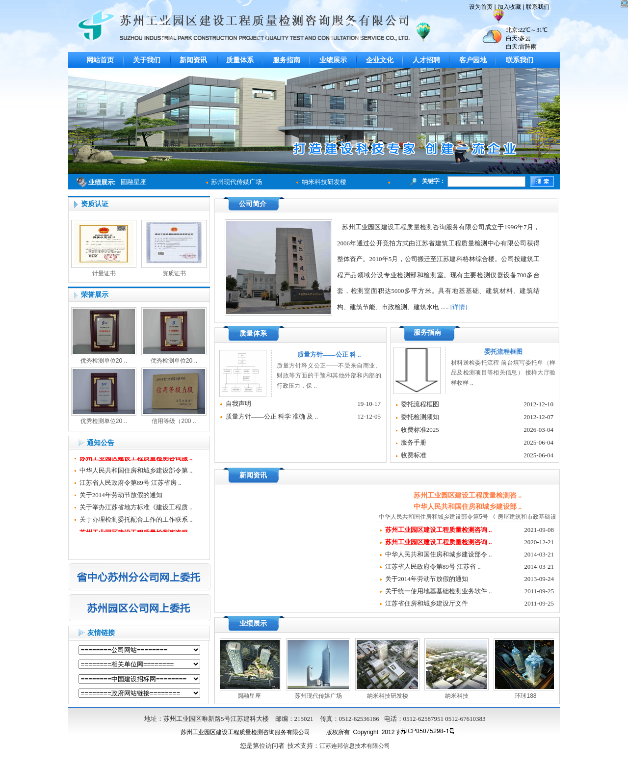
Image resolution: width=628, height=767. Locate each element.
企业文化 (379, 60)
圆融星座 (251, 695)
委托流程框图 (420, 404)
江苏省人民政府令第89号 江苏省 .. (433, 566)
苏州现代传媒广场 (238, 181)
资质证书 (174, 273)
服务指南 (286, 60)
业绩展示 (333, 60)
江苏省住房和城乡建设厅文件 (426, 603)
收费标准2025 (420, 429)
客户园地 (473, 60)
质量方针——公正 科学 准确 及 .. (272, 416)
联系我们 (519, 60)
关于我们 (146, 60)
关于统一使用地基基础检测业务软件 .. (438, 591)
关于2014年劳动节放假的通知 (120, 497)
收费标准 (413, 455)
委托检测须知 (420, 417)
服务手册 (413, 442)
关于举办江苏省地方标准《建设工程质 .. (136, 509)
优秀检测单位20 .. (103, 360)
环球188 (527, 695)
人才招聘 (426, 60)
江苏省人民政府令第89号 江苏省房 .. (130, 484)
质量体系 (240, 60)
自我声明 (238, 403)
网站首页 (100, 60)
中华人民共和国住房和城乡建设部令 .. (438, 554)
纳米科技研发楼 (326, 181)
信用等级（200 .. (174, 421)
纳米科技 (459, 695)
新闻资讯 (193, 60)
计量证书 (104, 273)
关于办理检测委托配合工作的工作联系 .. (136, 521)
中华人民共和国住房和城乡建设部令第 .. (136, 472)
